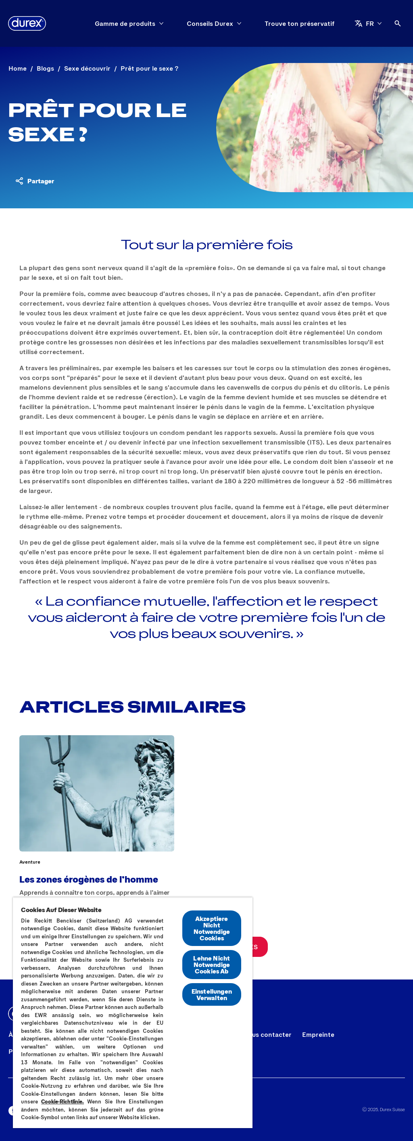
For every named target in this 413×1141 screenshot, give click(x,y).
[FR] (368, 23)
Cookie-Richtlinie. (62, 1101)
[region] (132, 1012)
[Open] (397, 23)
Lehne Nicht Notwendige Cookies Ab (211, 964)
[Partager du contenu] (34, 181)
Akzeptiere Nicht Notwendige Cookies (212, 928)
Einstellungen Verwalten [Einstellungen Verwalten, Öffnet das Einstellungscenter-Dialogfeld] (212, 994)
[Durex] (27, 23)
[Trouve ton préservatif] (300, 23)
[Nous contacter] (267, 1034)
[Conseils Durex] (210, 23)
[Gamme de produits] (125, 23)
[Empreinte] (318, 1034)
